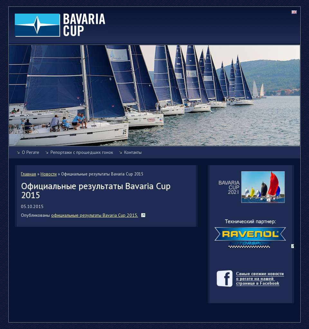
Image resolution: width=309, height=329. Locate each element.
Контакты (133, 152)
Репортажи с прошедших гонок (82, 152)
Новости (49, 174)
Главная (28, 174)
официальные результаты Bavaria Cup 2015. (94, 215)
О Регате (30, 152)
